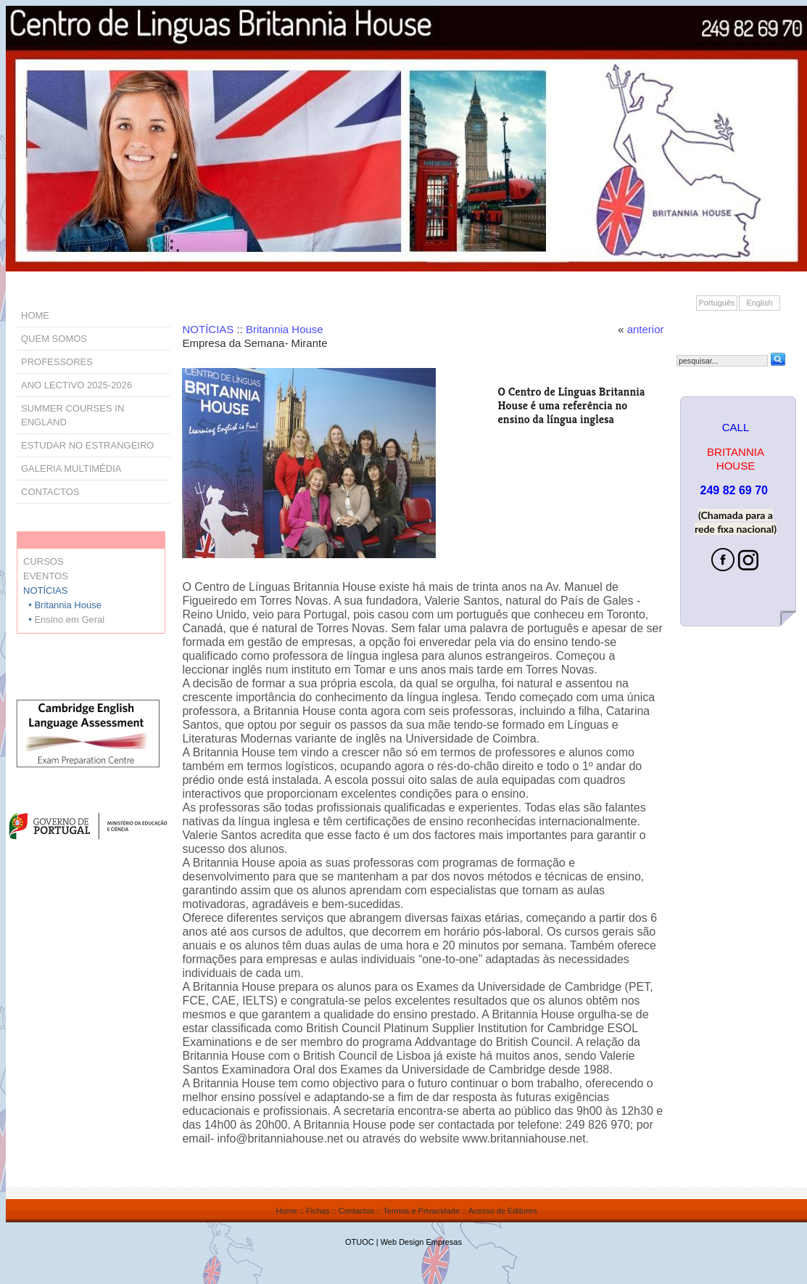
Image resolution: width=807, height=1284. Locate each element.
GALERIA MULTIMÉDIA (71, 468)
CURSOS (43, 561)
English (759, 302)
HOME (35, 315)
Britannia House (284, 329)
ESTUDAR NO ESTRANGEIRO (87, 445)
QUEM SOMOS (54, 338)
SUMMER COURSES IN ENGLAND (72, 415)
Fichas (317, 1210)
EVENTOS (45, 576)
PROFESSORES (57, 361)
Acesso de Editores (502, 1210)
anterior (645, 329)
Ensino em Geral (69, 619)
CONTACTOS (50, 491)
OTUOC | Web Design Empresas (403, 1242)
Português (716, 302)
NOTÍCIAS (207, 329)
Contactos (357, 1210)
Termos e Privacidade (421, 1210)
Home (286, 1210)
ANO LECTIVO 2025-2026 (76, 385)
